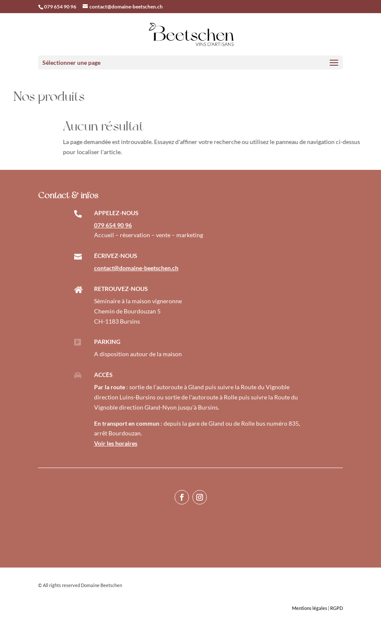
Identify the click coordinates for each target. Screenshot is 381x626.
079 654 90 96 (60, 6)
